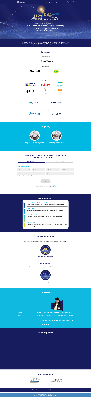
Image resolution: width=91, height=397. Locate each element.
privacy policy (50, 185)
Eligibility (51, 2)
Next (45, 181)
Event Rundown (57, 2)
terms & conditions (57, 185)
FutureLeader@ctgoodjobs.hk (52, 389)
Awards (62, 2)
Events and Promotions (42, 394)
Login (73, 2)
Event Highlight (68, 2)
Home (47, 2)
